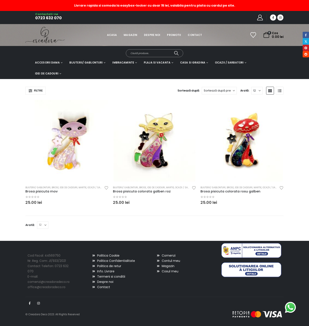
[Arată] (257, 90)
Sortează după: (188, 90)
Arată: (244, 90)
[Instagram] (280, 17)
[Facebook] (273, 17)
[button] (35, 91)
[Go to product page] (67, 141)
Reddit (306, 54)
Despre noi (152, 35)
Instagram (38, 303)
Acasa (112, 35)
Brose (55, 187)
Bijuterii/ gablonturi (86, 62)
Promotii (174, 35)
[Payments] (257, 314)
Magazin (130, 35)
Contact (195, 35)
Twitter (306, 41)
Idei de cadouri (46, 73)
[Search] (176, 53)
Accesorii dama (47, 62)
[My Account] (260, 17)
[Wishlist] (253, 35)
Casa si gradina (192, 62)
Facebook (29, 303)
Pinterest (306, 48)
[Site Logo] (37, 35)
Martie (82, 187)
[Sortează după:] (219, 90)
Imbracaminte (123, 62)
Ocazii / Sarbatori (229, 62)
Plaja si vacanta (157, 62)
